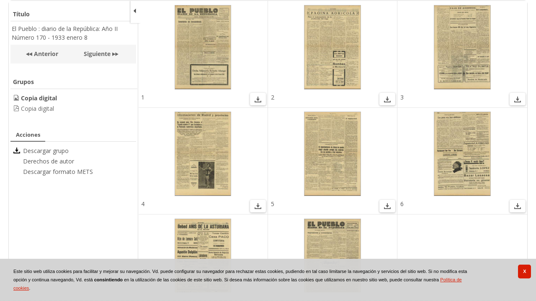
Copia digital (37, 108)
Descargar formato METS (58, 172)
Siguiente (97, 54)
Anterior (45, 54)
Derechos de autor (48, 161)
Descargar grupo (46, 151)
